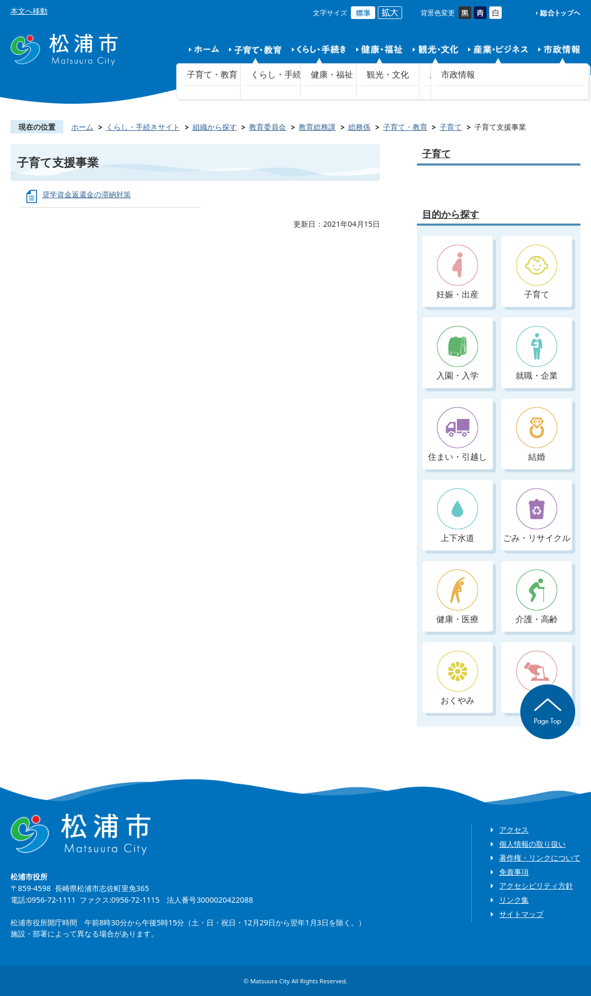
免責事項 (514, 872)
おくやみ (457, 678)
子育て (451, 127)
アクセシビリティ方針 (536, 886)
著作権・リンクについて (539, 858)
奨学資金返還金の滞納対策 (86, 194)
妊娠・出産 (457, 272)
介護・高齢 (537, 597)
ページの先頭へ (547, 711)
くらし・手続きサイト (143, 127)
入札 (536, 678)
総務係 (359, 127)
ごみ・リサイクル (536, 516)
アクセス (514, 830)
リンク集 (514, 900)
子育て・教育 (405, 127)
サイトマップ (521, 914)
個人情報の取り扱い (532, 844)
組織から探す (215, 127)
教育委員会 (267, 127)
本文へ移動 (29, 11)
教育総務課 (317, 127)
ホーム (82, 127)
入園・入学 (457, 353)
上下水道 (457, 516)
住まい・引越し (457, 434)
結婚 (536, 434)
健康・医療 (457, 597)
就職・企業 (537, 353)
